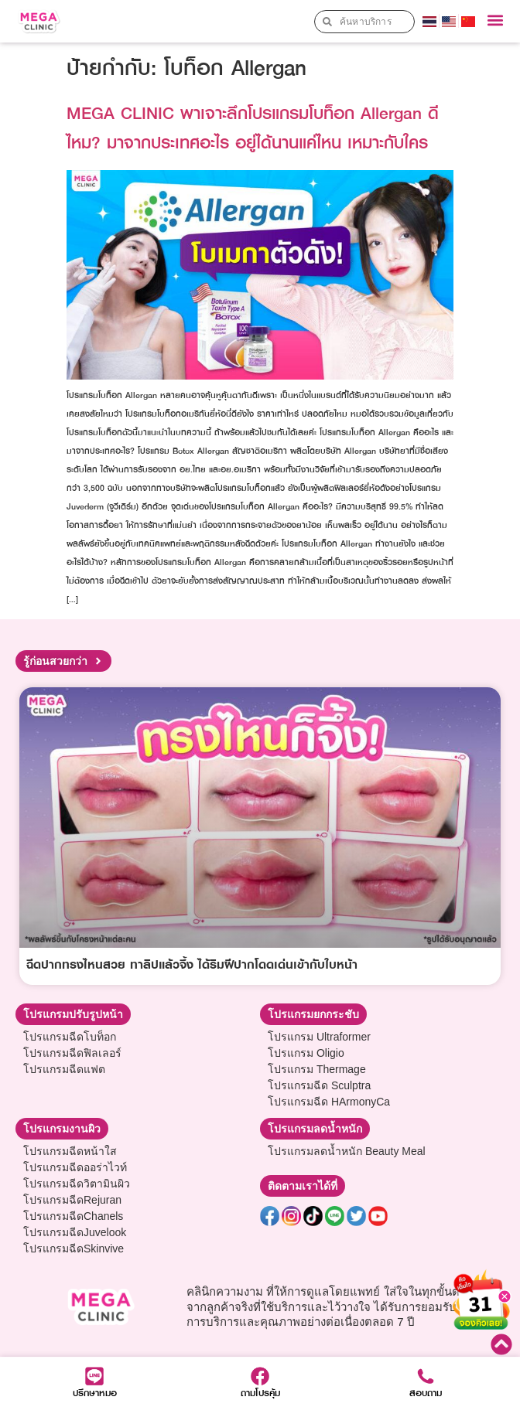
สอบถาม (425, 1393)
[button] (495, 20)
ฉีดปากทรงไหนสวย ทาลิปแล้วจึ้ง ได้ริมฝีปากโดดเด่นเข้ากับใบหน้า (192, 964)
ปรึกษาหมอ (95, 1393)
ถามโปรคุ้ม (260, 1393)
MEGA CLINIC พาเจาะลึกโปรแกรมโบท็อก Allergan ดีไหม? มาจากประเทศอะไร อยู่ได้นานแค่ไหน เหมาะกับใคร (253, 127)
